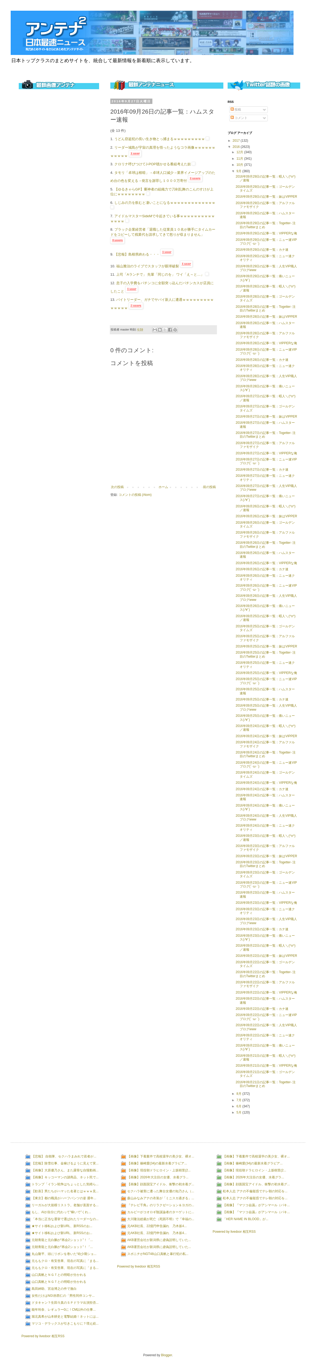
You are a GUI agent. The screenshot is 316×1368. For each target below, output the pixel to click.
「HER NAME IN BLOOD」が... (245, 1219)
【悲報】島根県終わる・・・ (137, 254)
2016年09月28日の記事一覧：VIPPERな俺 (266, 343)
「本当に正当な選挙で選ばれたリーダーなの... (65, 1219)
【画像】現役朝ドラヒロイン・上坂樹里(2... (159, 1170)
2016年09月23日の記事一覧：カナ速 (262, 929)
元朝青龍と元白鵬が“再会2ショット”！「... (62, 1240)
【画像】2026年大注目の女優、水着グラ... (158, 1177)
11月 (240, 158)
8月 (239, 1094)
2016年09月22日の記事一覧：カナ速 (262, 1009)
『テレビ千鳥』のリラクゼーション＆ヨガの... (160, 1205)
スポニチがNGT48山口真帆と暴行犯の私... (158, 1254)
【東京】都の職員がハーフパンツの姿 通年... (64, 1198)
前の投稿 (209, 487)
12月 (240, 152)
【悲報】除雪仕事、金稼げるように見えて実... (65, 1163)
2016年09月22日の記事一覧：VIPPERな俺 (266, 992)
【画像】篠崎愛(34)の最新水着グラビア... (157, 1163)
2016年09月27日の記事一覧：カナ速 (262, 469)
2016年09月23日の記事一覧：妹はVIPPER (266, 856)
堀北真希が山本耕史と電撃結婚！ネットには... (65, 1316)
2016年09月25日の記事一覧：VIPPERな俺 (266, 673)
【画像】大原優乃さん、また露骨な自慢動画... (65, 1170)
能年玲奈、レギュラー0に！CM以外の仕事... (64, 1309)
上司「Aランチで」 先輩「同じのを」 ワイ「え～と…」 (160, 274)
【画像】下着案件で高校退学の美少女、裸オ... (160, 1156)
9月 (239, 171)
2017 (237, 141)
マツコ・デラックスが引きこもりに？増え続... (65, 1323)
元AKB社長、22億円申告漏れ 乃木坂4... (157, 1226)
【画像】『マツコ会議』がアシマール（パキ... (256, 1205)
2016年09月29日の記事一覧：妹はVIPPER (266, 196)
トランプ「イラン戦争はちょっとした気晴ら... (65, 1184)
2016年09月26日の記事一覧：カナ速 (262, 569)
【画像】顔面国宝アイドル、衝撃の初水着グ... (160, 1184)
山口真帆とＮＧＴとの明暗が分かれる (59, 1275)
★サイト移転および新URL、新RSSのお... (62, 1226)
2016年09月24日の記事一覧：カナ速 (262, 789)
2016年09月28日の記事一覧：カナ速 (262, 360)
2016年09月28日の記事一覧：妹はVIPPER (266, 316)
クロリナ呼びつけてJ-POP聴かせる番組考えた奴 (152, 164)
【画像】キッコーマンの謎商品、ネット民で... (65, 1177)
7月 (239, 1100)
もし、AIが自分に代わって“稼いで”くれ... (61, 1212)
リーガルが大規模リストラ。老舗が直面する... (65, 1205)
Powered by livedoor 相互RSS (43, 1336)
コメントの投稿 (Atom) (135, 495)
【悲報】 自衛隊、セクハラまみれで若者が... (64, 1156)
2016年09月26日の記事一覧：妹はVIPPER (266, 516)
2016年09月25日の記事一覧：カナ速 (262, 699)
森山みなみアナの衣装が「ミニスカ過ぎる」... (160, 1198)
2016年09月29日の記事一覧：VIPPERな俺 (266, 233)
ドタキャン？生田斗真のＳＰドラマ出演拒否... (65, 1303)
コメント (239, 118)
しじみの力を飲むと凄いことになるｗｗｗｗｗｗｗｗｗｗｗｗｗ (164, 203)
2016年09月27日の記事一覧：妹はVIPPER (266, 416)
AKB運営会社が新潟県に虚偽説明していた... (159, 1240)
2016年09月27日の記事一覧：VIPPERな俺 (266, 453)
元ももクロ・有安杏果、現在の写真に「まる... (65, 1261)
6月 (239, 1106)
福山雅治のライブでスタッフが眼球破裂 (147, 266)
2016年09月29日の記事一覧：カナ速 (262, 250)
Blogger (166, 1355)
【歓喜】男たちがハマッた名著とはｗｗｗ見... (65, 1191)
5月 (239, 1112)
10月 (240, 165)
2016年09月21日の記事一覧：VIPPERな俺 (266, 1065)
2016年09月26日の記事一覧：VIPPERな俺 (266, 563)
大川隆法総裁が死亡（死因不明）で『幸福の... (160, 1219)
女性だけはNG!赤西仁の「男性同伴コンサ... (63, 1296)
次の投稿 (117, 487)
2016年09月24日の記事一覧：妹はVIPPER (266, 736)
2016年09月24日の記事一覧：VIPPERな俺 (266, 783)
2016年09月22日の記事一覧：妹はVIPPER (266, 956)
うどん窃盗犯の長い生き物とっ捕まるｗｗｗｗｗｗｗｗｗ (159, 139)
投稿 (236, 109)
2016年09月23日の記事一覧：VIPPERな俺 (266, 903)
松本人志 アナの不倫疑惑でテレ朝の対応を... (255, 1191)
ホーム (163, 487)
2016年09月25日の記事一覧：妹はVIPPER (266, 646)
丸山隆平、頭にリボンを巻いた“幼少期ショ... (64, 1254)
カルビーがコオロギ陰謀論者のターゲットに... (160, 1212)
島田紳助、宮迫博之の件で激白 (54, 1289)
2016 (237, 147)
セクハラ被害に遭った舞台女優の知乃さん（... (160, 1191)
